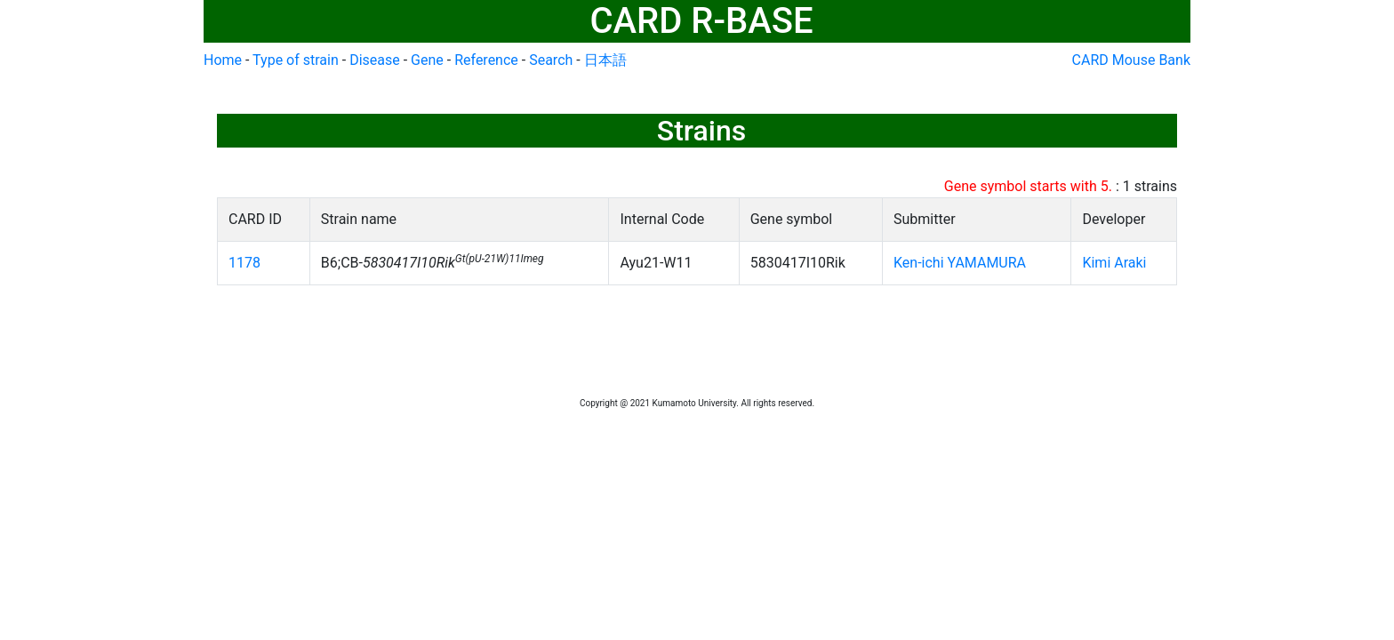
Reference (486, 60)
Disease (374, 60)
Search (551, 60)
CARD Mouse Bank (1131, 60)
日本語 (605, 60)
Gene (427, 60)
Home (223, 60)
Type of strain (295, 60)
